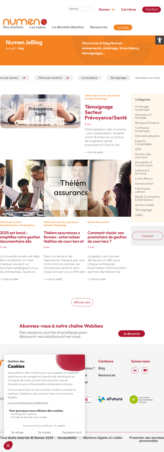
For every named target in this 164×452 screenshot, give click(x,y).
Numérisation (27, 225)
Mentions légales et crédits (102, 438)
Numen (107, 9)
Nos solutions (13, 27)
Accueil (10, 48)
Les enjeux (38, 27)
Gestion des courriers (95, 95)
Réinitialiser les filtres (147, 77)
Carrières (128, 9)
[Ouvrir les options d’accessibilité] (159, 40)
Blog (101, 368)
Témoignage (100, 98)
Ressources (98, 27)
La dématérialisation (68, 27)
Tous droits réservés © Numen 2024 (26, 438)
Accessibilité (67, 438)
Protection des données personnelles (146, 439)
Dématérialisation (9, 225)
